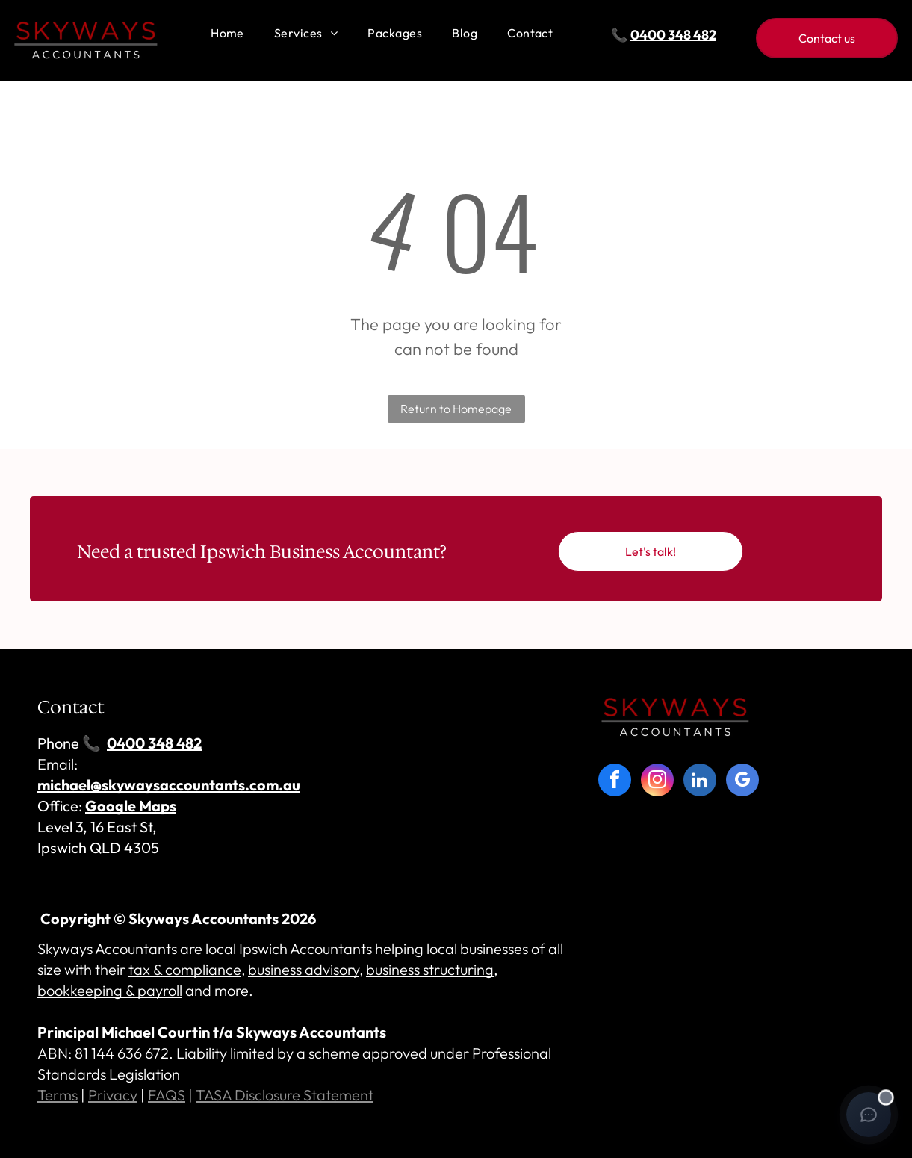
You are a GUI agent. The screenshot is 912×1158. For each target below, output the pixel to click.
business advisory (303, 969)
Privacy (112, 1095)
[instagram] (657, 782)
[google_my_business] (742, 782)
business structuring (430, 969)
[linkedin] (699, 782)
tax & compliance (184, 969)
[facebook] (614, 782)
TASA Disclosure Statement (284, 1095)
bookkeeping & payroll (109, 990)
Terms (57, 1095)
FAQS (166, 1095)
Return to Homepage (456, 408)
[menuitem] (227, 33)
